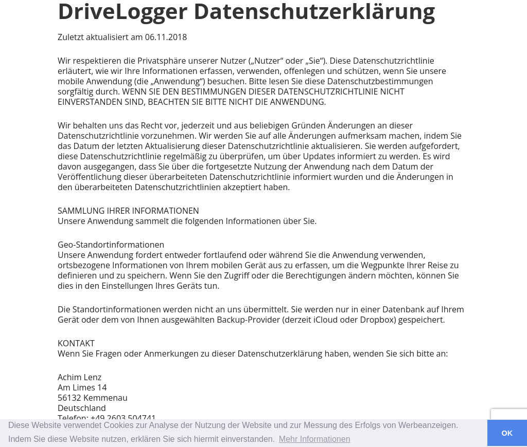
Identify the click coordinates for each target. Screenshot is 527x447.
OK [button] (507, 433)
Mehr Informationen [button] (314, 439)
